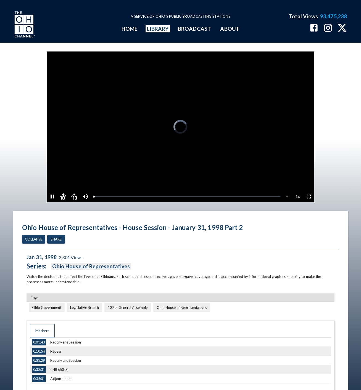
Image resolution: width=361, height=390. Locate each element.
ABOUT (229, 28)
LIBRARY (158, 28)
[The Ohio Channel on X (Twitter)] (342, 28)
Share (56, 239)
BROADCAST (194, 28)
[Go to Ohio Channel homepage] (24, 25)
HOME (130, 28)
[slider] (187, 196)
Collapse (33, 239)
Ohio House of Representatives (91, 266)
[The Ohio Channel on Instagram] (328, 28)
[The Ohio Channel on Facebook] (314, 28)
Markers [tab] (42, 330)
